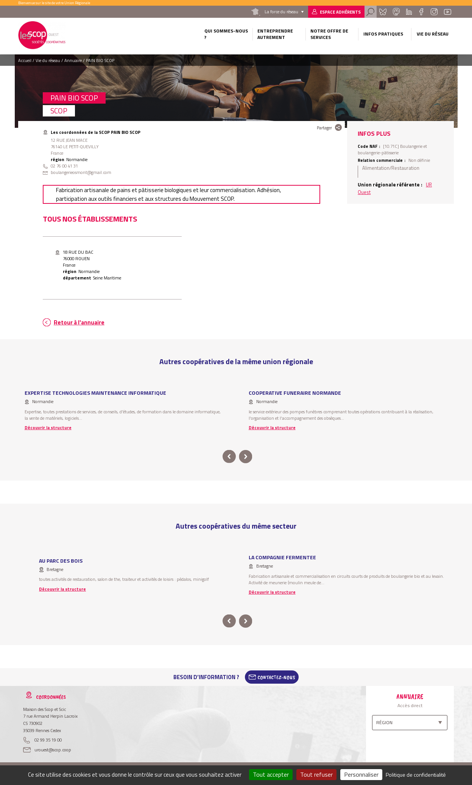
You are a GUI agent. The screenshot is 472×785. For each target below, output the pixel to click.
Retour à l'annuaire (79, 322)
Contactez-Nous (276, 677)
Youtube (447, 12)
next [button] (246, 457)
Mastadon (396, 12)
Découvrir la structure (48, 427)
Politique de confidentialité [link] (416, 775)
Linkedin (408, 12)
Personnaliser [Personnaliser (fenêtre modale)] (361, 774)
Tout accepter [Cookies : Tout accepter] (271, 774)
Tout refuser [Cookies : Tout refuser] (316, 774)
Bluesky (383, 12)
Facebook (421, 12)
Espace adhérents (340, 12)
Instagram (434, 12)
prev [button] (229, 457)
